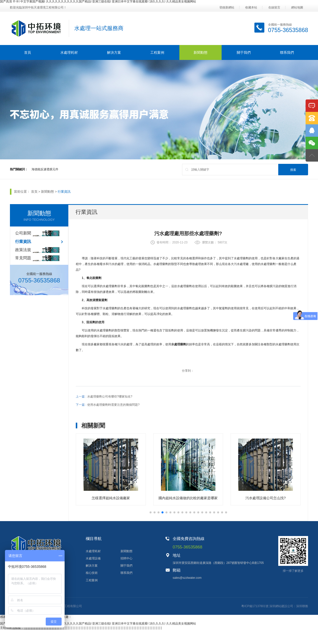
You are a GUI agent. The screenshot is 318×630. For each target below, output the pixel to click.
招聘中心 (126, 558)
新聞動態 (200, 52)
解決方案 (114, 52)
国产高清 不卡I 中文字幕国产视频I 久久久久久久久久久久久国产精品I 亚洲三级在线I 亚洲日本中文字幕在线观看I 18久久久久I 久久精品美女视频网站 (98, 623)
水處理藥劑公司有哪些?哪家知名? (109, 396)
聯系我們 (287, 52)
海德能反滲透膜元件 (45, 169)
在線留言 (274, 7)
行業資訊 (64, 191)
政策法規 (23, 250)
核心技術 (92, 573)
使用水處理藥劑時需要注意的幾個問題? (113, 404)
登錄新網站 (226, 7)
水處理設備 (93, 558)
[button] (151, 512)
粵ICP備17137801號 (254, 606)
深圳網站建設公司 (281, 606)
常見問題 (23, 258)
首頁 (27, 52)
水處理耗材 (69, 52)
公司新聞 (23, 233)
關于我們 (244, 52)
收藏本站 (251, 7)
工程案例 (157, 52)
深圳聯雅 (302, 606)
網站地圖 (297, 7)
